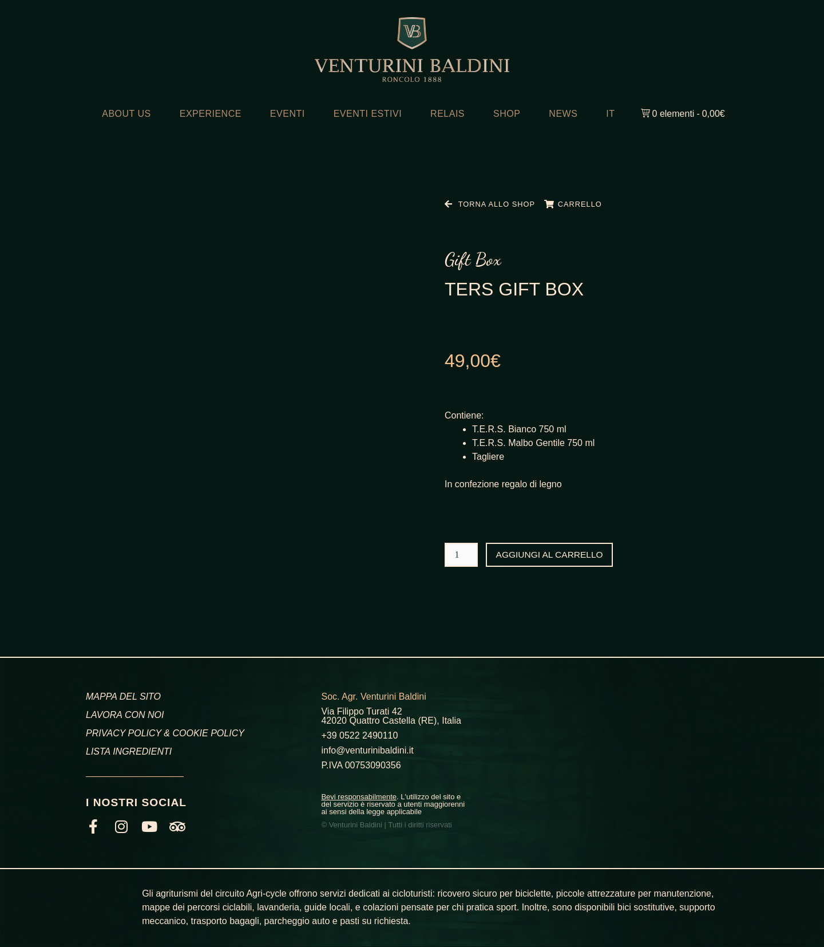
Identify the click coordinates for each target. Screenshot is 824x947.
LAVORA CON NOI (125, 715)
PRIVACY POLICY (123, 733)
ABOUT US (126, 114)
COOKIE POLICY (208, 733)
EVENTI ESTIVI (368, 114)
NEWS (563, 114)
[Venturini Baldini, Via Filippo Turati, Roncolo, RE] (631, 753)
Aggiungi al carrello (551, 554)
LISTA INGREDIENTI (129, 751)
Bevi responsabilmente (359, 796)
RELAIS (447, 114)
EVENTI (287, 114)
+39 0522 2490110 (359, 735)
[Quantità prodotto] (461, 555)
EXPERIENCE (210, 114)
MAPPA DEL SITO (123, 696)
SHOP (506, 114)
